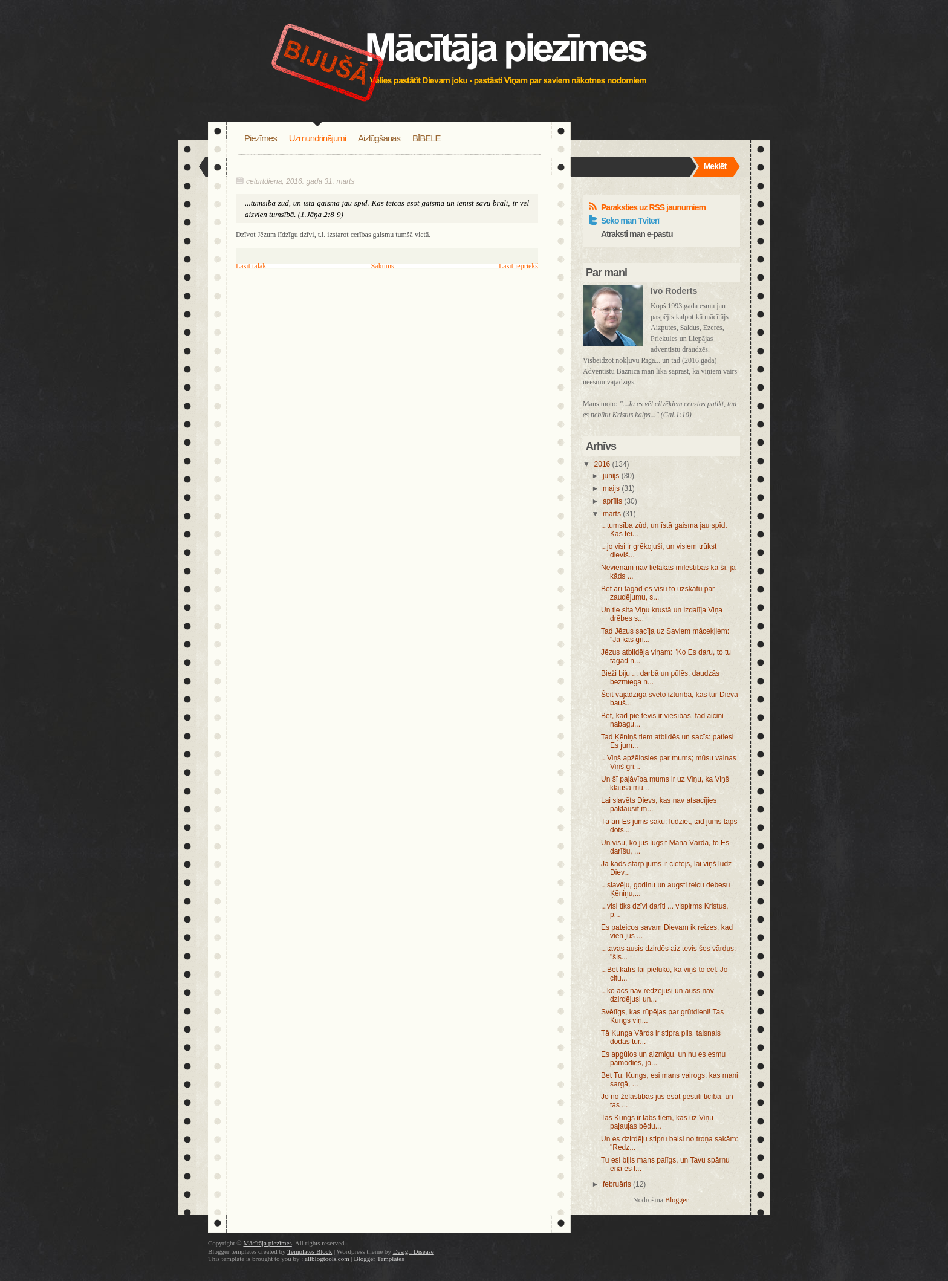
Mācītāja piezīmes (267, 1243)
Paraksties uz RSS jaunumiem (653, 207)
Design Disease (413, 1251)
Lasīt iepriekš (518, 266)
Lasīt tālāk (251, 266)
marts (612, 514)
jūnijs (611, 476)
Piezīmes (260, 138)
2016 (602, 464)
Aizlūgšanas (379, 138)
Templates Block (309, 1251)
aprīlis (612, 501)
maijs (611, 488)
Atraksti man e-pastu (636, 234)
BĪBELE (426, 138)
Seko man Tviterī (630, 220)
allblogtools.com (327, 1258)
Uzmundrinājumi (317, 138)
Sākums (382, 266)
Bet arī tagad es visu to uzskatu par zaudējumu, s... (658, 593)
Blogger (676, 1200)
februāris (617, 1184)
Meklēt (715, 166)
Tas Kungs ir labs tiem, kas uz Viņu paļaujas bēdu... (657, 1122)
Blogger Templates (379, 1258)
